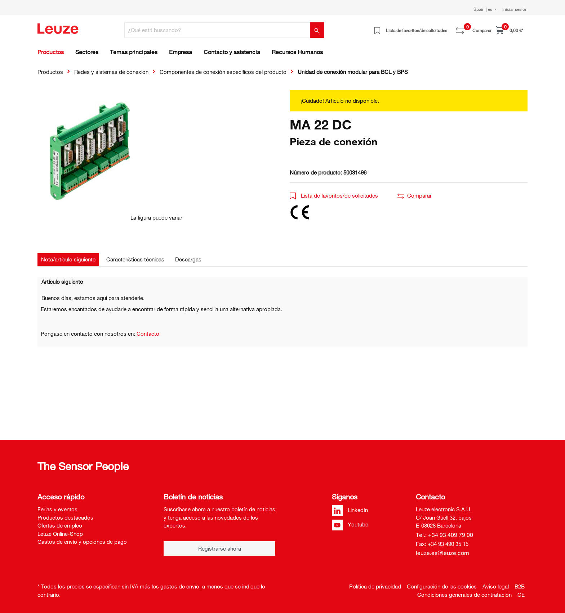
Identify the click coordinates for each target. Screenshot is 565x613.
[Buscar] (317, 30)
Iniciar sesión (515, 9)
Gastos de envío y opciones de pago (82, 541)
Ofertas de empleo (59, 525)
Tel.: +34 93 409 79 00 (444, 534)
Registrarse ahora (219, 548)
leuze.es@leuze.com (442, 552)
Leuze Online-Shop (60, 533)
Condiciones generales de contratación (464, 594)
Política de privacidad (375, 586)
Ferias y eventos (57, 509)
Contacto (148, 333)
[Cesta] (509, 30)
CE (521, 594)
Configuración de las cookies (442, 586)
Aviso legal (495, 586)
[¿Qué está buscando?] (217, 30)
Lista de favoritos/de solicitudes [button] (334, 195)
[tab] (68, 259)
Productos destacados (65, 517)
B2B (520, 586)
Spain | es (483, 9)
